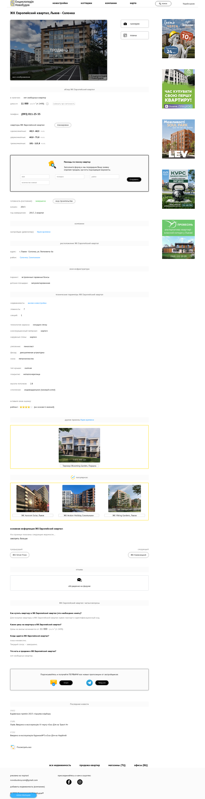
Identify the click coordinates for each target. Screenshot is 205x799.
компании (111, 3)
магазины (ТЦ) (117, 765)
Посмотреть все (20, 747)
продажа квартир (89, 765)
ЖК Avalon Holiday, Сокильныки (79, 515)
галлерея (132, 23)
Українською (189, 3)
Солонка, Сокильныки (30, 257)
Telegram (102, 683)
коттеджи (86, 3)
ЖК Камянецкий (138, 555)
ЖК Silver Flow (20, 555)
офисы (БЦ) (141, 765)
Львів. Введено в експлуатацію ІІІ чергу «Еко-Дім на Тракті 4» (39, 724)
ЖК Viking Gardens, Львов (125, 515)
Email (66, 683)
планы (130, 35)
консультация (23, 795)
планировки (63, 125)
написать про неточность (64, 104)
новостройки (60, 3)
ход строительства (64, 201)
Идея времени (43, 231)
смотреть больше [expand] (18, 538)
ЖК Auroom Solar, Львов (32, 515)
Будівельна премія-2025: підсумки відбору (30, 713)
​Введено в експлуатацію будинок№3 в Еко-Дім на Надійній (38, 735)
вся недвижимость (60, 765)
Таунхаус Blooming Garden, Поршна (79, 465)
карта (133, 3)
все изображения (21, 77)
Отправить (134, 179)
